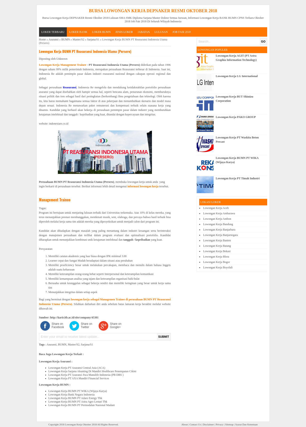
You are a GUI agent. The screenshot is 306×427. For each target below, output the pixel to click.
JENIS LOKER (124, 32)
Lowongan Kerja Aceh (216, 208)
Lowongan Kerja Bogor (216, 262)
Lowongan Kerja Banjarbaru (219, 229)
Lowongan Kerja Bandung (218, 224)
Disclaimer (208, 424)
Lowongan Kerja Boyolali (218, 267)
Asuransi (53, 39)
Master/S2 (78, 39)
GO (263, 41)
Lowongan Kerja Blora (216, 256)
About (184, 424)
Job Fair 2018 (181, 32)
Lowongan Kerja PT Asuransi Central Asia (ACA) (76, 367)
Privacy (219, 424)
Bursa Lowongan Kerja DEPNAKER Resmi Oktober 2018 (153, 10)
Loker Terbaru (53, 32)
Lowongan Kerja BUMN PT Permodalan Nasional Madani (81, 405)
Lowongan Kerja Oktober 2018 (81, 424)
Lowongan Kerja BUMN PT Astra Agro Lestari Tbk (77, 401)
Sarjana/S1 (93, 39)
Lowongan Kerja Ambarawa (219, 213)
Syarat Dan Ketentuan (246, 424)
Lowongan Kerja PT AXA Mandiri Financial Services (78, 378)
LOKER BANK (78, 32)
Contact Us (195, 424)
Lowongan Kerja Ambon (217, 218)
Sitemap (229, 424)
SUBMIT (163, 336)
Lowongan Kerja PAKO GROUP (236, 117)
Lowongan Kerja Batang (217, 245)
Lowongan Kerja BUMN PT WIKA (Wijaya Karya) (77, 391)
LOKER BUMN (101, 32)
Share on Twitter (86, 325)
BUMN (65, 39)
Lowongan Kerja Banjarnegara (220, 235)
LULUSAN (161, 32)
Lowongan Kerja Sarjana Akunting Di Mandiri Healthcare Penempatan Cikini (92, 371)
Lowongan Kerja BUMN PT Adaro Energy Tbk (75, 398)
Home (42, 39)
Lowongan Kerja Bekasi (217, 251)
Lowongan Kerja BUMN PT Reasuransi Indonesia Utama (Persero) (85, 51)
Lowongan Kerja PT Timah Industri (238, 178)
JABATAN (144, 32)
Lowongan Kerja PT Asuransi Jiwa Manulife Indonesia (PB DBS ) (85, 374)
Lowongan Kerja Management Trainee (62, 65)
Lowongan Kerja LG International (237, 76)
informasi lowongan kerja (143, 186)
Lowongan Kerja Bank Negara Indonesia (71, 394)
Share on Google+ (116, 325)
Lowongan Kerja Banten (217, 240)
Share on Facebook (58, 325)
